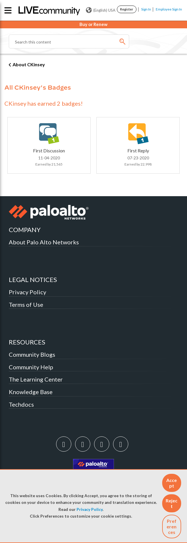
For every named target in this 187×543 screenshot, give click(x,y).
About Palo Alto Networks (44, 242)
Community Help (31, 366)
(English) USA (100, 10)
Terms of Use (26, 304)
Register (126, 9)
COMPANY (25, 230)
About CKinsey (29, 64)
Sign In (146, 9)
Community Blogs (32, 354)
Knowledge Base (31, 391)
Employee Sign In (169, 9)
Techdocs (21, 404)
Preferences (171, 526)
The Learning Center (36, 379)
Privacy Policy (90, 509)
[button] (171, 483)
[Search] (69, 41)
